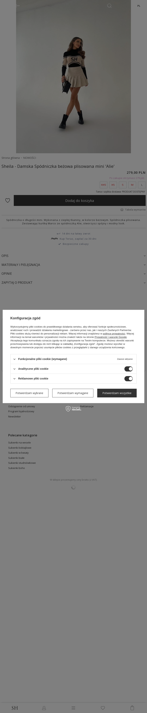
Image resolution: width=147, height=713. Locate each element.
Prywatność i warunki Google (111, 337)
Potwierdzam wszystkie (116, 393)
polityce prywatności (114, 333)
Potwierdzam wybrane (29, 393)
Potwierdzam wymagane (72, 393)
